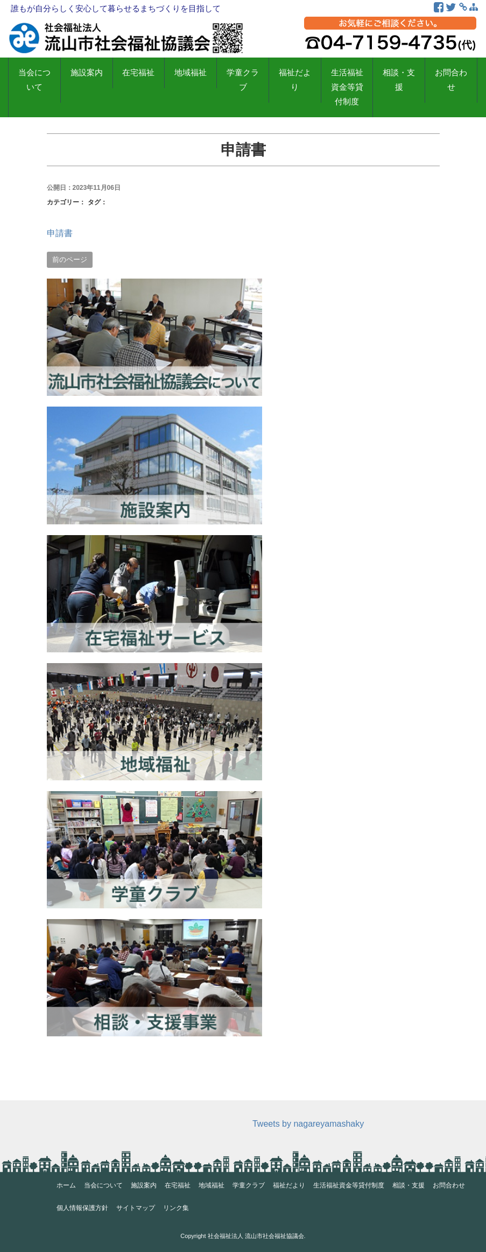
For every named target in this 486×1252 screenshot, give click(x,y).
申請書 (60, 233)
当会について (34, 80)
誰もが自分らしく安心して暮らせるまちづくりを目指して (116, 8)
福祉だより (295, 80)
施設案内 (87, 72)
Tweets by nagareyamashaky (308, 1123)
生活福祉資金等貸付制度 (347, 87)
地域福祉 (190, 72)
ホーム (66, 1185)
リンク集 (176, 1208)
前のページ (69, 259)
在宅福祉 (138, 72)
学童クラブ (243, 80)
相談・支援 (399, 80)
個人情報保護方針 (82, 1208)
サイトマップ (135, 1208)
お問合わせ (451, 80)
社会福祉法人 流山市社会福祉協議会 (256, 1236)
